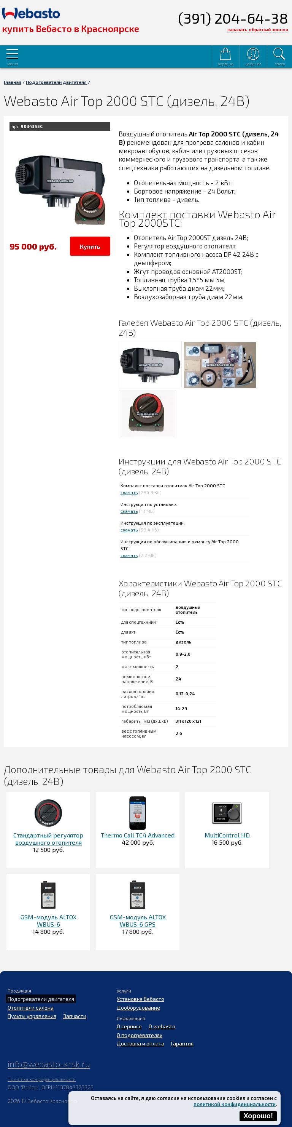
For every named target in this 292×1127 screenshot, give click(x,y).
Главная (12, 82)
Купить (90, 246)
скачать (129, 492)
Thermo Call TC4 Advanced (138, 835)
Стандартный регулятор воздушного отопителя (48, 838)
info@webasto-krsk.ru (49, 1064)
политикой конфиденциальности (235, 1104)
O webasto (162, 1026)
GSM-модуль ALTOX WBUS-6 (48, 920)
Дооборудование (138, 1007)
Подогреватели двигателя (56, 82)
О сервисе (129, 1026)
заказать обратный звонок (257, 29)
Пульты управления (32, 1016)
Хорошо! (258, 1116)
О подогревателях (139, 1035)
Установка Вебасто (140, 999)
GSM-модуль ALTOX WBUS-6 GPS (138, 920)
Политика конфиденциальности (42, 1079)
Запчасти (74, 1016)
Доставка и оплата (140, 1043)
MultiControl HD (227, 835)
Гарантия (182, 1043)
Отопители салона (31, 1007)
